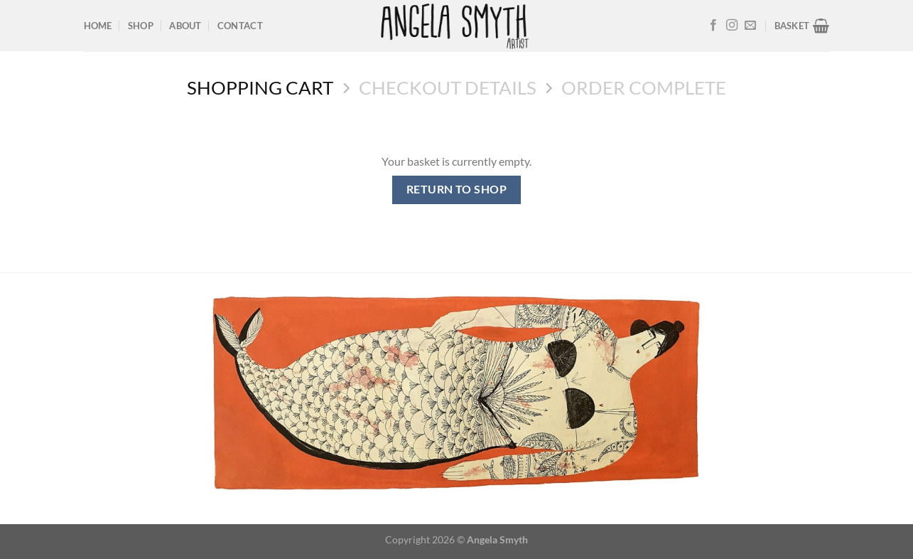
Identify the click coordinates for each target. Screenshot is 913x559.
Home (98, 25)
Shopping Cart (260, 87)
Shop (140, 25)
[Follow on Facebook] (713, 25)
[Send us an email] (750, 25)
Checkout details (447, 87)
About (185, 25)
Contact (240, 25)
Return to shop (456, 189)
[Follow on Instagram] (732, 25)
